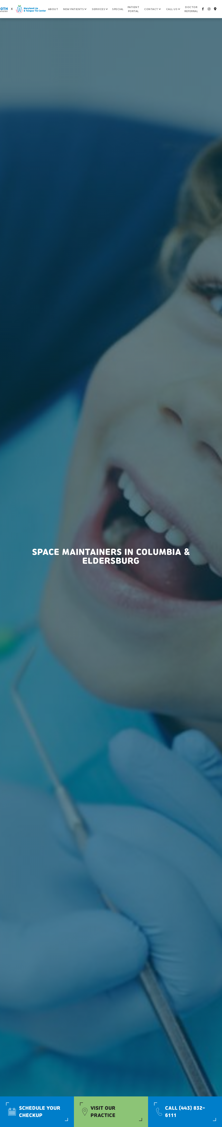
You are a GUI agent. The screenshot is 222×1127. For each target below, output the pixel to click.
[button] (73, 9)
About (53, 9)
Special (118, 9)
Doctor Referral (191, 9)
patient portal (133, 9)
